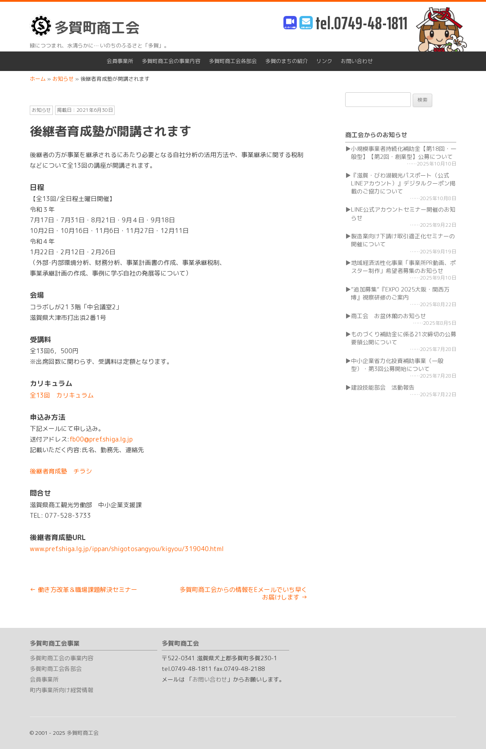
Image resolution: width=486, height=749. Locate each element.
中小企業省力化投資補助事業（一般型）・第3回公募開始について (397, 365)
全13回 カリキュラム (62, 395)
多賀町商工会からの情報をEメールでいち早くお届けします (243, 593)
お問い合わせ (357, 61)
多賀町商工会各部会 (233, 61)
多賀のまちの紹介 (286, 61)
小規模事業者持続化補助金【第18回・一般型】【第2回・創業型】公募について (403, 153)
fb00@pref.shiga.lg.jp (101, 439)
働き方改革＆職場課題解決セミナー (83, 589)
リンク (324, 61)
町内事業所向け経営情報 (61, 690)
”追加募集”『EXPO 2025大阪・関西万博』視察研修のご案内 (400, 293)
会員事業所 (120, 61)
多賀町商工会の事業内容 (171, 61)
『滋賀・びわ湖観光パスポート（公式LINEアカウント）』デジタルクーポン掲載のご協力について (403, 183)
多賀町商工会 (84, 26)
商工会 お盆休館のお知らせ (388, 316)
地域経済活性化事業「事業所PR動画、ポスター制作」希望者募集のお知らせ (403, 267)
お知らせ (41, 110)
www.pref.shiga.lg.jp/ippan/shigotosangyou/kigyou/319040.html (127, 548)
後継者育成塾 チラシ (61, 471)
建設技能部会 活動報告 (382, 387)
